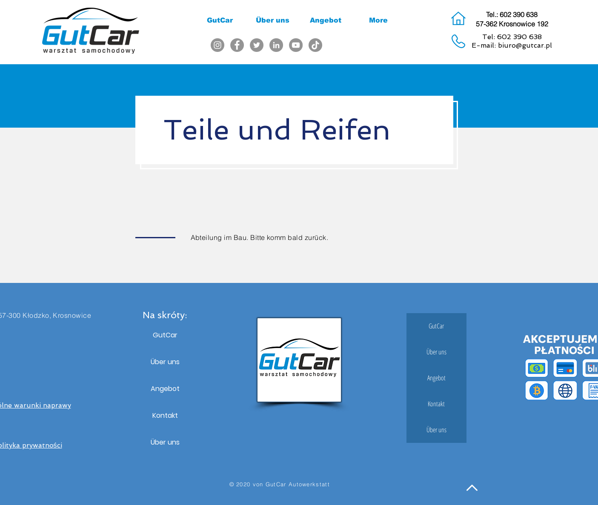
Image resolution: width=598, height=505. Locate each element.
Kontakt (165, 415)
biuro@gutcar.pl (525, 45)
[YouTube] (296, 45)
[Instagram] (217, 45)
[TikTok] (315, 45)
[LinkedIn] (276, 45)
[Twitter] (256, 45)
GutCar (165, 335)
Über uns (165, 362)
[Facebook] (237, 45)
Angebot (165, 389)
